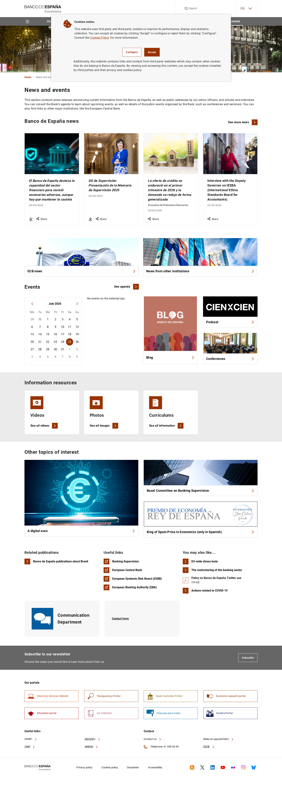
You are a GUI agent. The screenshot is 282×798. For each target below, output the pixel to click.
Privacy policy (84, 767)
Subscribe (248, 657)
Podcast (230, 322)
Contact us (152, 739)
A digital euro (81, 531)
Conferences (230, 359)
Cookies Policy (99, 37)
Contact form (120, 618)
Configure (132, 52)
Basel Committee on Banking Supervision (200, 490)
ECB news (82, 271)
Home (27, 77)
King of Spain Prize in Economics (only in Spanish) (200, 532)
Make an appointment (218, 739)
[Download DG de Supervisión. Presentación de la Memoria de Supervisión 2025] (90, 219)
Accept (152, 52)
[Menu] (27, 21)
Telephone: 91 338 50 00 (161, 747)
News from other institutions (200, 271)
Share (41, 219)
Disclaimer (133, 767)
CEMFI (30, 739)
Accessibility (155, 767)
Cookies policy (109, 767)
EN (246, 8)
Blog (170, 357)
